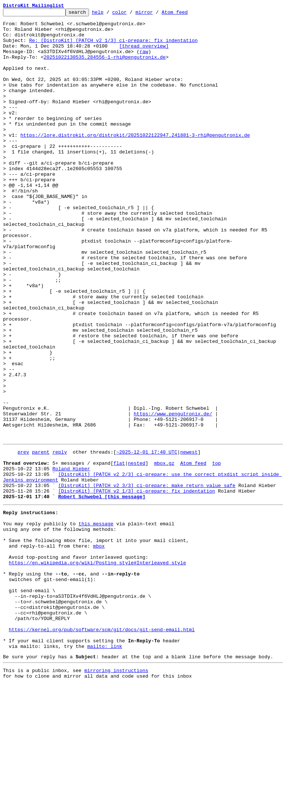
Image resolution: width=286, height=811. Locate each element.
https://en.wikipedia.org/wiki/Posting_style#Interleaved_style (97, 669)
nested (136, 552)
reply (60, 538)
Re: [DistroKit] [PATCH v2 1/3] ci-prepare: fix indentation (113, 46)
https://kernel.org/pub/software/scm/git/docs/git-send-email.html (102, 749)
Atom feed (186, 14)
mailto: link (104, 769)
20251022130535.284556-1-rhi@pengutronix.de (105, 67)
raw (144, 60)
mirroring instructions (116, 796)
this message (96, 622)
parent (41, 538)
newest (189, 538)
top (216, 552)
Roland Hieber (71, 558)
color (131, 14)
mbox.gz (164, 552)
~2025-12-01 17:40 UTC (146, 538)
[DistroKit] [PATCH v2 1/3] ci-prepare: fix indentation (136, 585)
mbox (99, 649)
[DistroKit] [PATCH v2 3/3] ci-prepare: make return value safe (146, 578)
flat (119, 552)
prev (23, 538)
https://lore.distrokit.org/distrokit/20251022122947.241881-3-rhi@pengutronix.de (135, 160)
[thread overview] (144, 53)
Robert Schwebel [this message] (101, 592)
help (109, 14)
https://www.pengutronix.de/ (173, 495)
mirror (156, 14)
